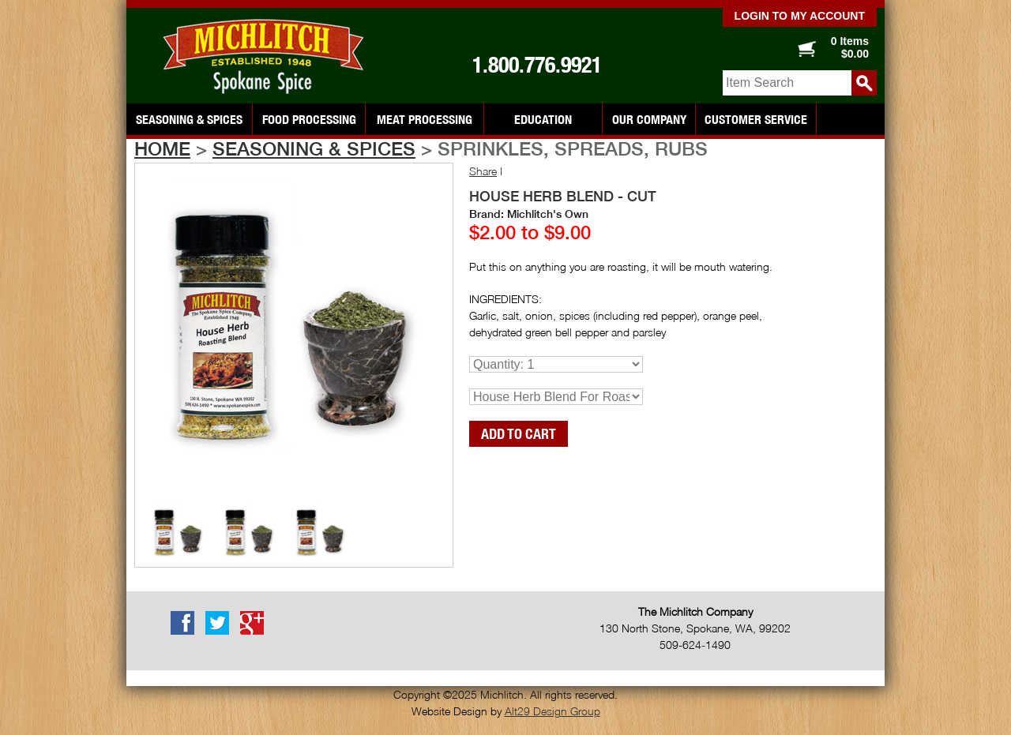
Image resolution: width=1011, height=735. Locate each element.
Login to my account (800, 15)
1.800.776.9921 (537, 64)
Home (162, 148)
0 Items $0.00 (850, 47)
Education (543, 119)
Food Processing (309, 119)
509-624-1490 (695, 644)
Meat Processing (424, 119)
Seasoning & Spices (189, 119)
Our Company (649, 119)
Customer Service (756, 119)
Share (483, 171)
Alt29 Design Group (552, 711)
